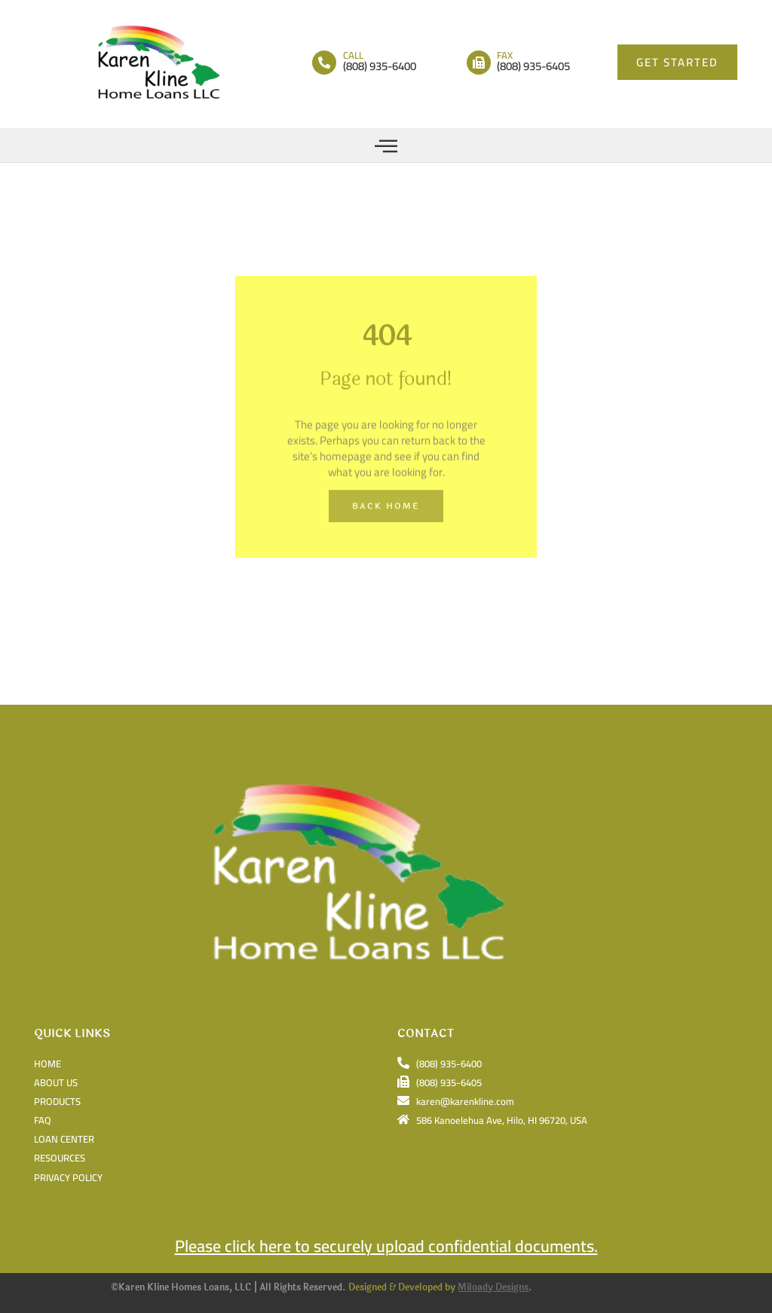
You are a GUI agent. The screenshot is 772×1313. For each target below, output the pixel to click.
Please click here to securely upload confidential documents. (386, 1246)
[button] (386, 145)
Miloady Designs (493, 1287)
